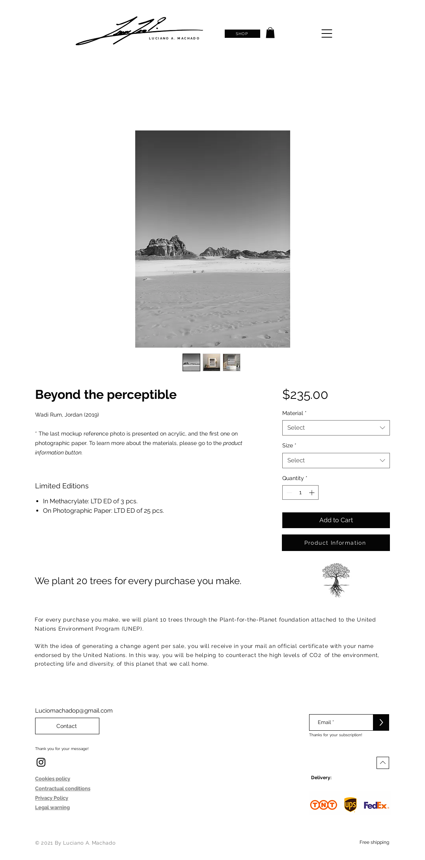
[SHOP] (242, 34)
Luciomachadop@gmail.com (74, 710)
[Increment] (312, 492)
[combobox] (336, 428)
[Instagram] (41, 762)
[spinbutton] (300, 492)
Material (294, 413)
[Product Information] (336, 542)
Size (289, 445)
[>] (381, 722)
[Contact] (67, 726)
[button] (270, 32)
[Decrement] (288, 492)
